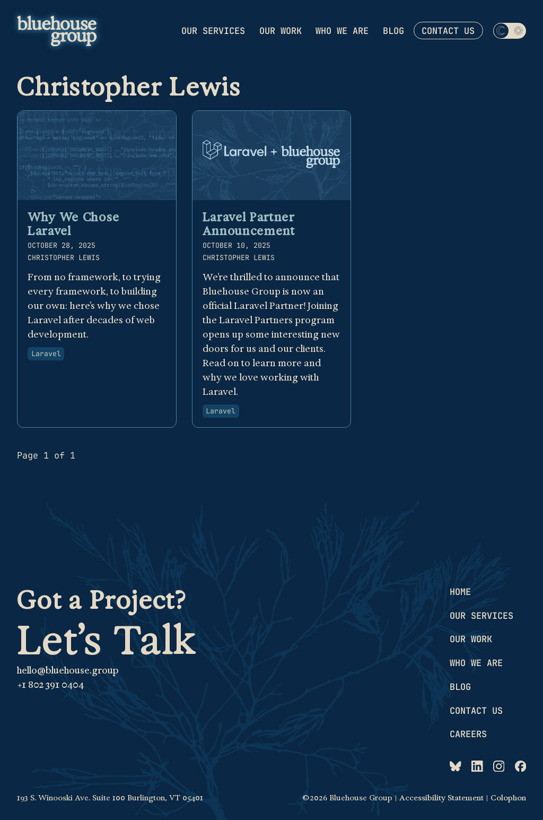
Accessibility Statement (441, 797)
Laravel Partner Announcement (249, 223)
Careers (468, 734)
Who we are (342, 30)
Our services (213, 30)
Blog (393, 30)
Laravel (46, 353)
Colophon (508, 797)
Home (460, 592)
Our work (280, 30)
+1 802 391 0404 (50, 684)
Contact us (448, 31)
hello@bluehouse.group (68, 670)
